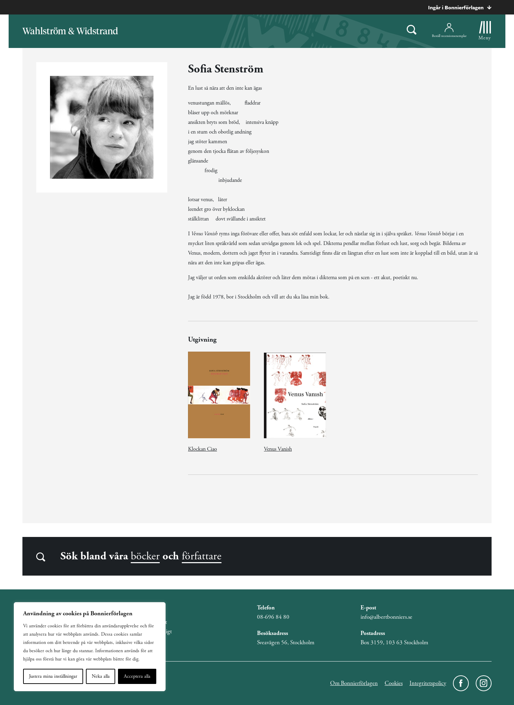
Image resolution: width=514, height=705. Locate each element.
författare (201, 556)
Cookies (394, 683)
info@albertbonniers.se (386, 617)
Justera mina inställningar (53, 676)
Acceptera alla (137, 676)
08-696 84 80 (273, 617)
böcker (145, 556)
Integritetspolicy (427, 683)
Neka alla (101, 676)
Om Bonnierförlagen (354, 683)
